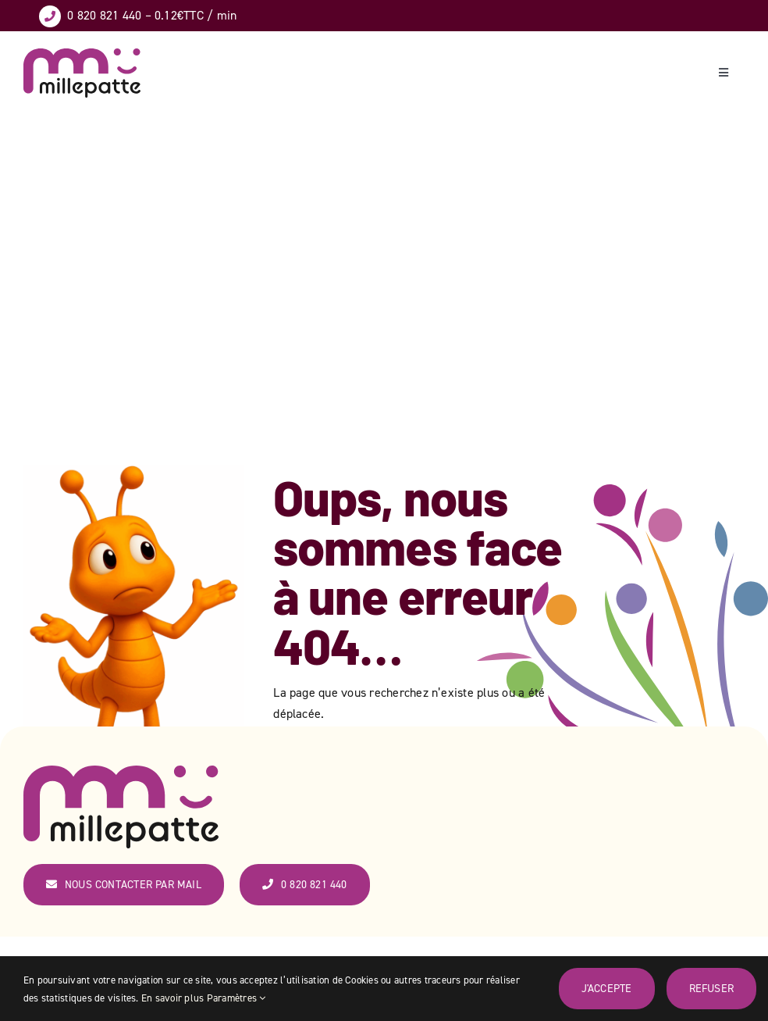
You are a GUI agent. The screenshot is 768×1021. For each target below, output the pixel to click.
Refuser (711, 987)
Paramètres (236, 997)
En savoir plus (172, 997)
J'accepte (606, 987)
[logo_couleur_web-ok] (81, 54)
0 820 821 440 (104, 15)
